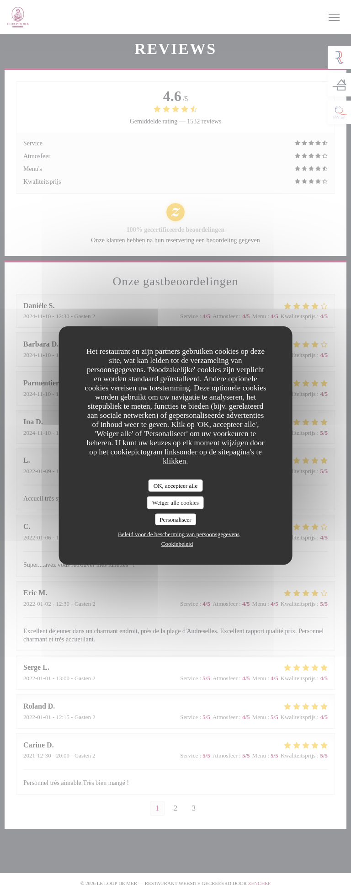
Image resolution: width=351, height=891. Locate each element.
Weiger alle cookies (175, 502)
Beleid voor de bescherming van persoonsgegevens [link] (178, 534)
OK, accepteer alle (175, 485)
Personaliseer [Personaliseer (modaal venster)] (175, 519)
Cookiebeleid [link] (177, 543)
